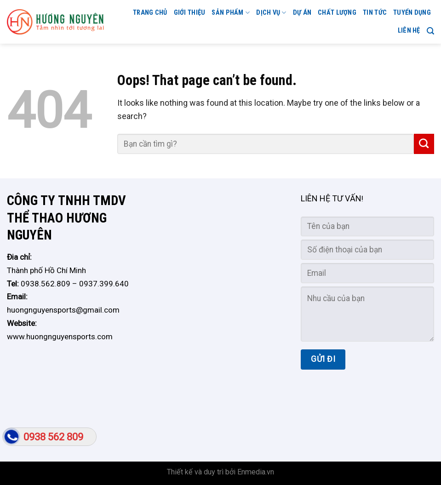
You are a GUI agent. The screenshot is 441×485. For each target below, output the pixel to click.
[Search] (430, 31)
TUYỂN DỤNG (412, 13)
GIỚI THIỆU (190, 13)
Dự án (302, 13)
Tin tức (375, 13)
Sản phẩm (231, 12)
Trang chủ (150, 13)
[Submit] (424, 144)
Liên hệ (409, 30)
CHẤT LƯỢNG (337, 13)
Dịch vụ (271, 12)
